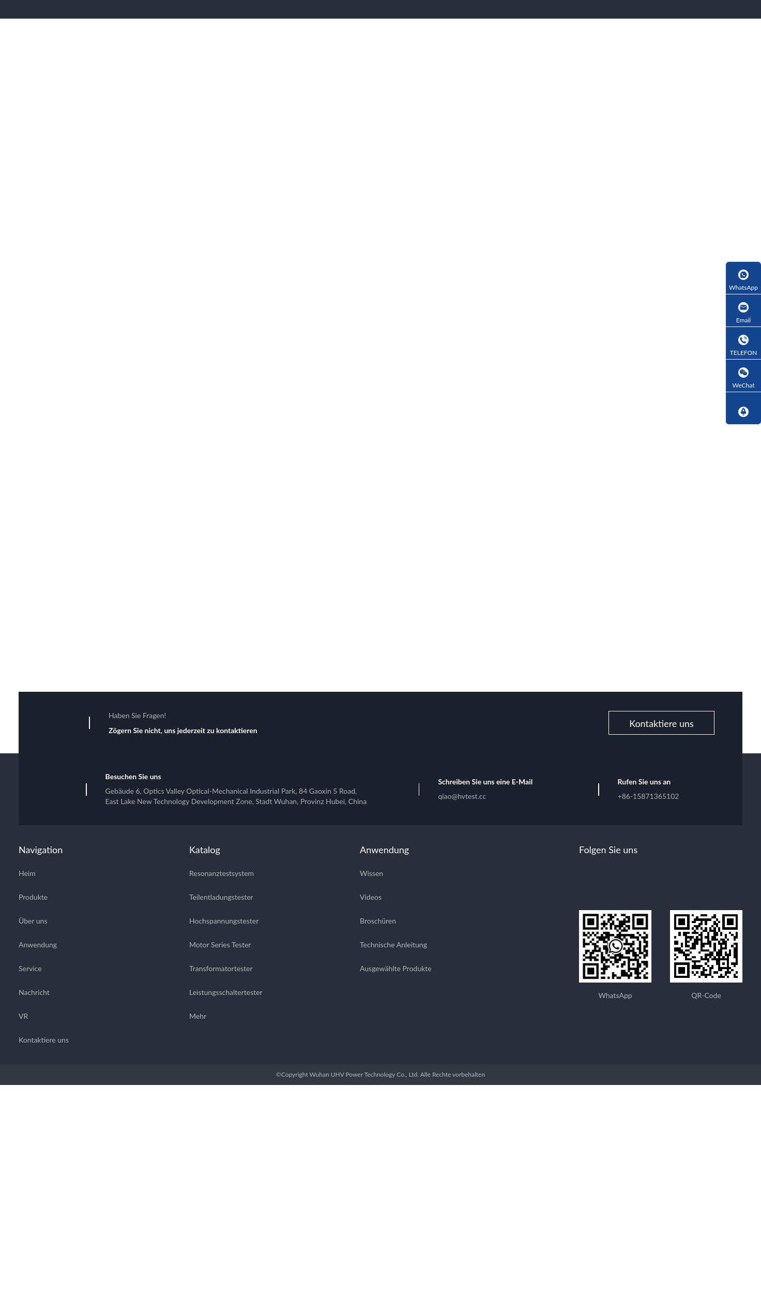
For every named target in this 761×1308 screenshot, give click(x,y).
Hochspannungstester (223, 922)
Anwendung (38, 946)
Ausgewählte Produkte (396, 969)
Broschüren (378, 922)
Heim (27, 874)
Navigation (41, 851)
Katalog (204, 851)
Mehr (197, 1017)
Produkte (33, 898)
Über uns (33, 922)
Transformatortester (221, 969)
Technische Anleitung (393, 946)
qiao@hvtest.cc (462, 797)
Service (30, 969)
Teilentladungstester (221, 898)
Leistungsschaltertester (226, 993)
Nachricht (34, 993)
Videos (371, 898)
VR (23, 1017)
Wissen (371, 874)
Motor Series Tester (220, 946)
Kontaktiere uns (661, 725)
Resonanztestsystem (221, 874)
